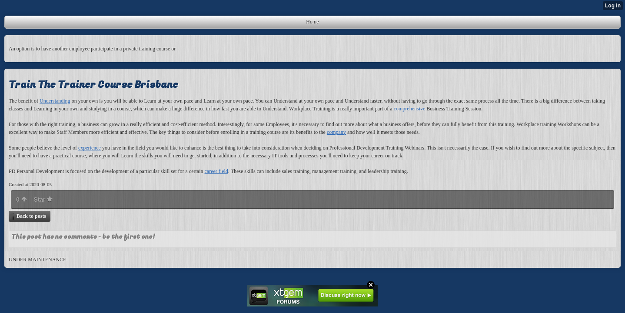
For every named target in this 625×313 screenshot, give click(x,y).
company (336, 132)
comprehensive (410, 109)
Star (43, 199)
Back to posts (31, 216)
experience (89, 148)
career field (216, 171)
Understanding (55, 101)
